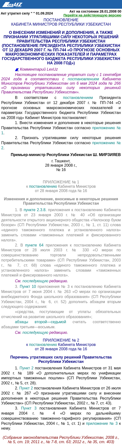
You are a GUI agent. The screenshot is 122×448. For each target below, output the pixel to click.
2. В (20, 245)
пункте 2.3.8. (35, 210)
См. (19, 281)
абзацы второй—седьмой (40, 322)
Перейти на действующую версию (92, 15)
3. (17, 286)
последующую (35, 281)
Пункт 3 (29, 408)
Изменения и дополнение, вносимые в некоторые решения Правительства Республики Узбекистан (61, 201)
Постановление (61, 20)
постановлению (43, 186)
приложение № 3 (102, 423)
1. (17, 368)
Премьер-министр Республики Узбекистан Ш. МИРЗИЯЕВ (66, 155)
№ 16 (61, 170)
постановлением (85, 79)
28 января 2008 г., (61, 165)
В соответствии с (39, 98)
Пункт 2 (27, 368)
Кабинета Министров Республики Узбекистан (61, 24)
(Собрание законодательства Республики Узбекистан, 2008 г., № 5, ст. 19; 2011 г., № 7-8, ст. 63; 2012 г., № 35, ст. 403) (61, 439)
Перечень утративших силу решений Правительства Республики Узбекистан (61, 359)
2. (17, 388)
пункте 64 (34, 245)
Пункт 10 (28, 286)
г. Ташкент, (61, 161)
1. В (19, 210)
